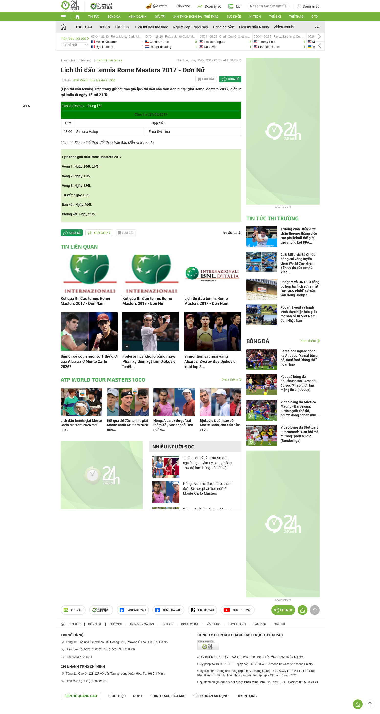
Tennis (104, 27)
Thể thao (296, 16)
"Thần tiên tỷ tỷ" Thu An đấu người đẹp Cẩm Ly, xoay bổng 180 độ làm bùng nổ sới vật (207, 463)
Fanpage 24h (133, 610)
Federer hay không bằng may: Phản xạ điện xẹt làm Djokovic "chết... (148, 361)
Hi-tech (255, 16)
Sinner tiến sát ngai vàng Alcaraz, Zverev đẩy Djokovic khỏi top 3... (209, 361)
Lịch (235, 6)
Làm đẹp (259, 624)
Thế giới (275, 16)
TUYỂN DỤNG (246, 696)
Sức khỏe (234, 16)
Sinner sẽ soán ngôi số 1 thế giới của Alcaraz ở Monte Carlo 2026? (89, 361)
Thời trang (237, 624)
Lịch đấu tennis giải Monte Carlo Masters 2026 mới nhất (81, 425)
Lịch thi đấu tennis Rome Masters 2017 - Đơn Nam (206, 301)
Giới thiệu (117, 696)
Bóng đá (114, 16)
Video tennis (284, 27)
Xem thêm (230, 379)
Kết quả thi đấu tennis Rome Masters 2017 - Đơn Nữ (147, 301)
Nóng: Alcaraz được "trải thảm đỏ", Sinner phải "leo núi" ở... (173, 425)
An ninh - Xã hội (142, 624)
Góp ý (138, 696)
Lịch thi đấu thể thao (151, 27)
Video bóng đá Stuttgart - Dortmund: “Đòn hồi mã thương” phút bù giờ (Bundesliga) (299, 434)
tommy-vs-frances (280, 41)
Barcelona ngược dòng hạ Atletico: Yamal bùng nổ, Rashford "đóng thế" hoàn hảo (299, 357)
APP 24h (73, 610)
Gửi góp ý (99, 233)
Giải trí (160, 16)
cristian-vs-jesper (171, 41)
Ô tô (314, 16)
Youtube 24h (238, 610)
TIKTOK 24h (202, 610)
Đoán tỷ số (209, 6)
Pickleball (122, 27)
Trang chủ (68, 60)
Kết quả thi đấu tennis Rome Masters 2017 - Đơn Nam (85, 301)
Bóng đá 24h (168, 610)
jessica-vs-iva (225, 41)
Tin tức (93, 16)
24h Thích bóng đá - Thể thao (195, 16)
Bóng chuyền (223, 27)
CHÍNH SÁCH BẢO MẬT (168, 696)
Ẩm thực (213, 624)
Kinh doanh (138, 16)
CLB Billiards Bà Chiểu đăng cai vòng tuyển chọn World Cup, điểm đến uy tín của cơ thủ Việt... (298, 263)
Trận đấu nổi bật (75, 38)
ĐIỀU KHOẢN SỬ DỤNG (210, 696)
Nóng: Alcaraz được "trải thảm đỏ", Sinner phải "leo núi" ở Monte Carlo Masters (207, 488)
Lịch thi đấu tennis (254, 27)
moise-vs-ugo (117, 41)
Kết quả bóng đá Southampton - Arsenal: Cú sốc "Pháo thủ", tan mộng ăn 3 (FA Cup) (299, 383)
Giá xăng (183, 6)
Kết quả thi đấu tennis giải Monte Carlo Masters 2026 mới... (127, 425)
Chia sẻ (233, 79)
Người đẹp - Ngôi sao (190, 27)
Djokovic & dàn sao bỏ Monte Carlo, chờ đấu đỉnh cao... (220, 425)
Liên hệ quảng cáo (81, 696)
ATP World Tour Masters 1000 (94, 80)
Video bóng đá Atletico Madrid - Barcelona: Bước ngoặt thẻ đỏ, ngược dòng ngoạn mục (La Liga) (299, 408)
